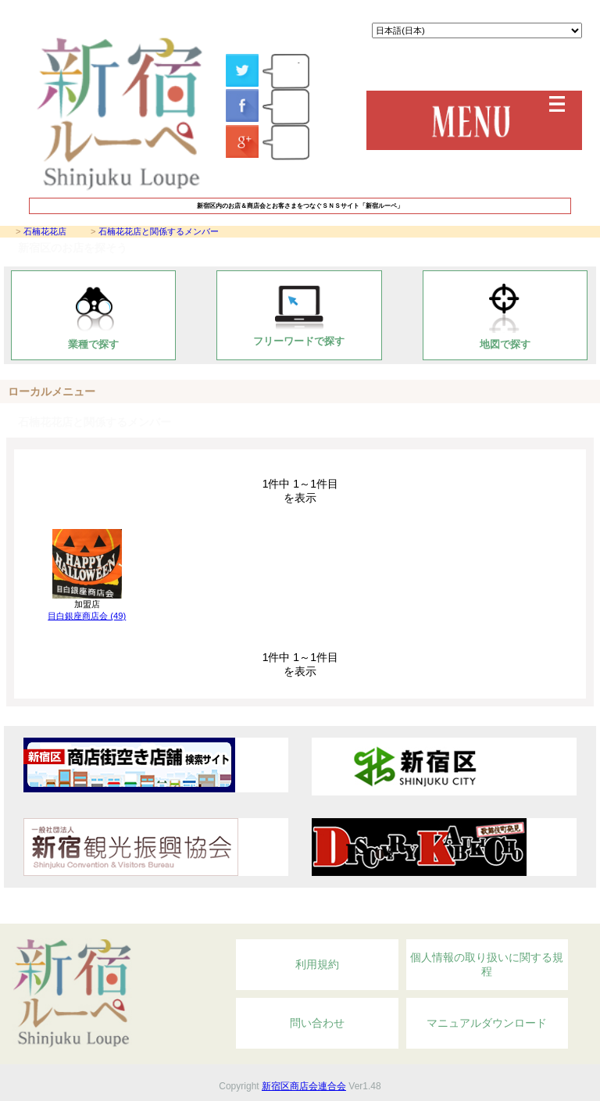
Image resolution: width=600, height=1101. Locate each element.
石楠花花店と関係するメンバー (158, 231)
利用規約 (317, 964)
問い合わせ (317, 1023)
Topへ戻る (502, 915)
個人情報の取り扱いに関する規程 (486, 964)
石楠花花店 (44, 231)
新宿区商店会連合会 (304, 1086)
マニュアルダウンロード (487, 1023)
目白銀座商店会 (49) (87, 615)
